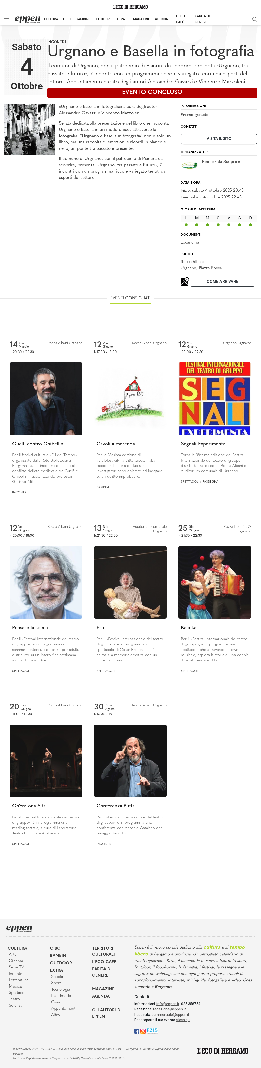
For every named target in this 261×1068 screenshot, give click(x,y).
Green (57, 1002)
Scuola (57, 977)
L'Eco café (104, 962)
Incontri (56, 41)
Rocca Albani (192, 261)
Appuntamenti (63, 1009)
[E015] (152, 1030)
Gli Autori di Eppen (107, 1013)
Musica (15, 986)
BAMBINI (82, 19)
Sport (56, 983)
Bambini (103, 487)
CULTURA (51, 19)
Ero (100, 628)
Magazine (103, 989)
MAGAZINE (141, 19)
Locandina (190, 242)
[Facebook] (136, 1030)
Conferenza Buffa (116, 806)
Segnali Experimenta (203, 444)
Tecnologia (60, 990)
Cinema (16, 961)
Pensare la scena (30, 628)
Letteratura (18, 980)
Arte (12, 955)
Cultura (17, 949)
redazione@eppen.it (169, 1009)
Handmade (61, 996)
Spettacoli (190, 481)
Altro (55, 1015)
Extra (56, 971)
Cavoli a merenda (116, 444)
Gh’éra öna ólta (29, 806)
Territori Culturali (103, 952)
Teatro (14, 999)
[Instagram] (143, 1030)
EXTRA (120, 19)
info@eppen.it (167, 1004)
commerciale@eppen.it (170, 1014)
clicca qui (183, 1020)
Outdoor (61, 963)
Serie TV (16, 967)
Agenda (101, 997)
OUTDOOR (102, 19)
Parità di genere (102, 972)
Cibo (55, 949)
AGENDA (161, 19)
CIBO (67, 19)
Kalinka (189, 628)
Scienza (15, 1006)
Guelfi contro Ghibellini (38, 444)
